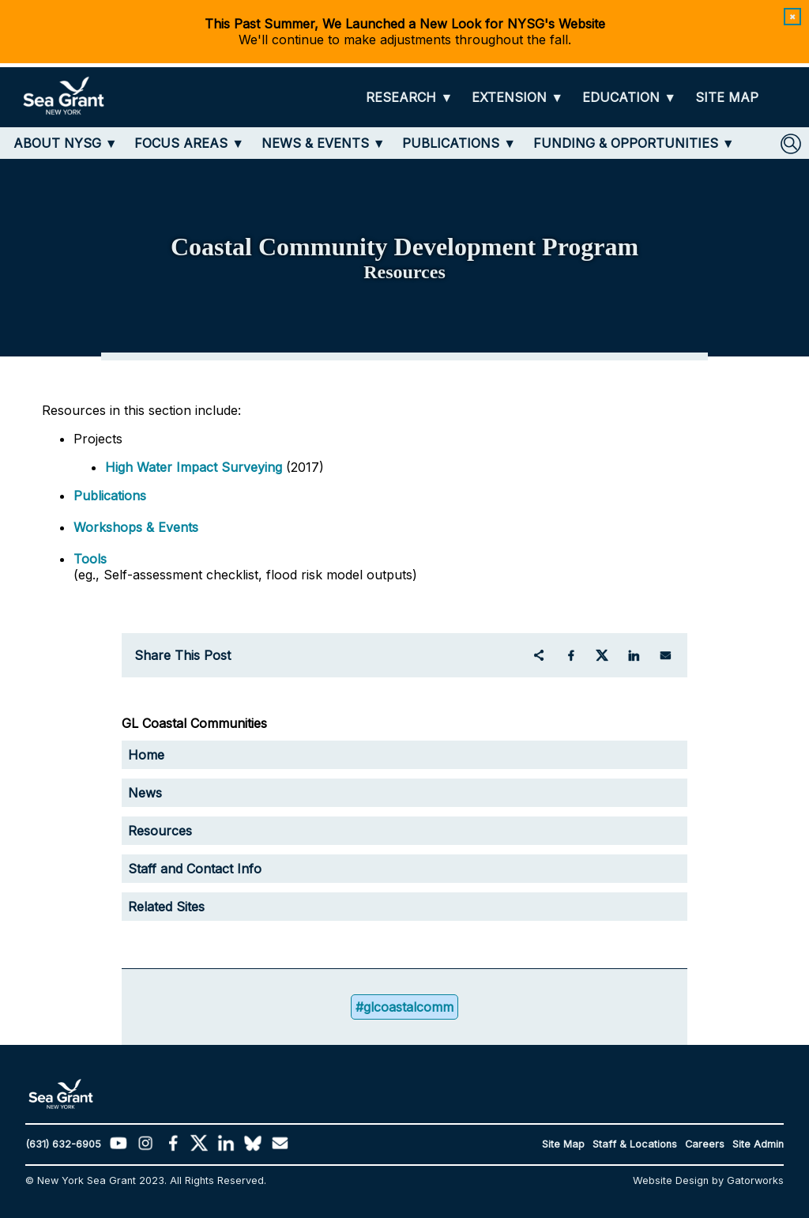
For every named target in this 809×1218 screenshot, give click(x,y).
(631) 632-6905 (63, 1144)
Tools (90, 559)
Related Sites (166, 906)
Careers (704, 1144)
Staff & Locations (635, 1144)
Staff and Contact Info (195, 869)
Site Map (563, 1144)
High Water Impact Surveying (193, 467)
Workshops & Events (135, 527)
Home (146, 755)
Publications (109, 495)
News (145, 793)
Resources (160, 831)
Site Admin (758, 1144)
